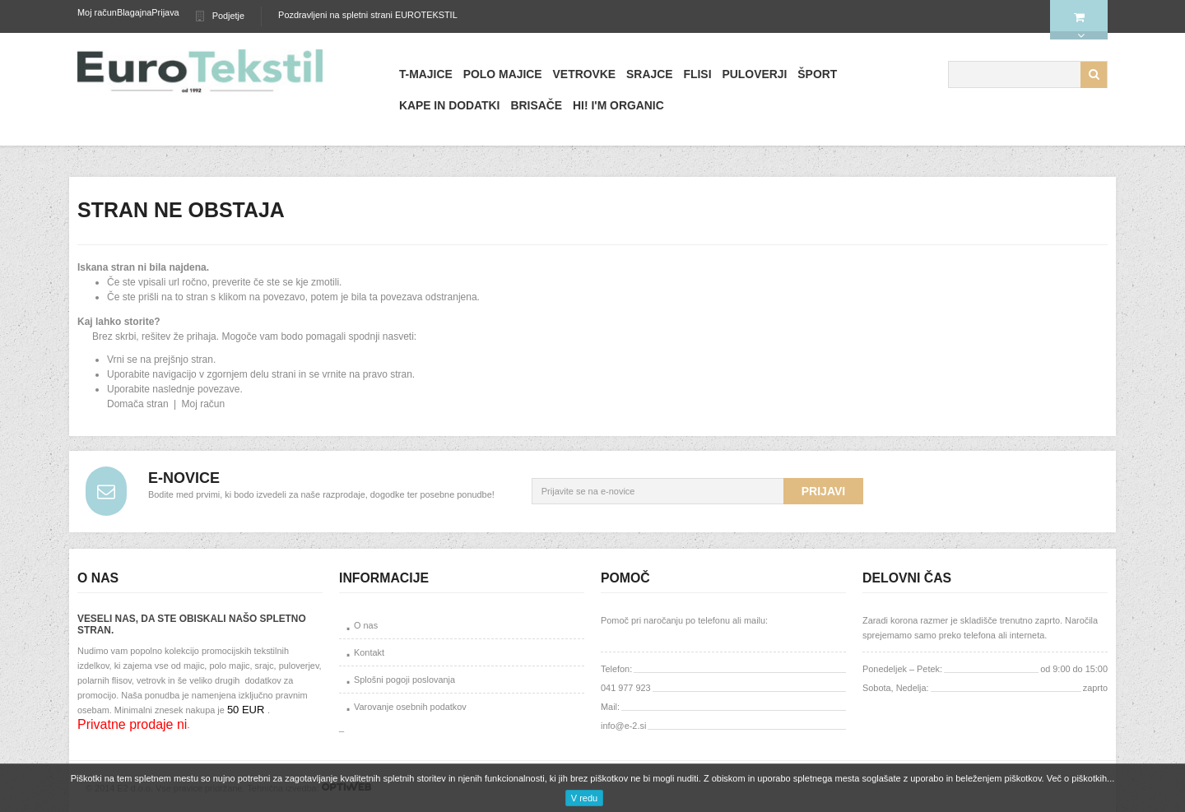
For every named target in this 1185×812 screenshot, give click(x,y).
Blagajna (134, 12)
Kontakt (369, 652)
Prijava (165, 12)
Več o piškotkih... (1081, 778)
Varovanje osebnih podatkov (410, 707)
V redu (584, 798)
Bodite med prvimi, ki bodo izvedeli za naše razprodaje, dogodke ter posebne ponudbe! (321, 494)
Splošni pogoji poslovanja (404, 679)
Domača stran (138, 404)
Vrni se (122, 359)
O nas (366, 625)
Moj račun (97, 12)
